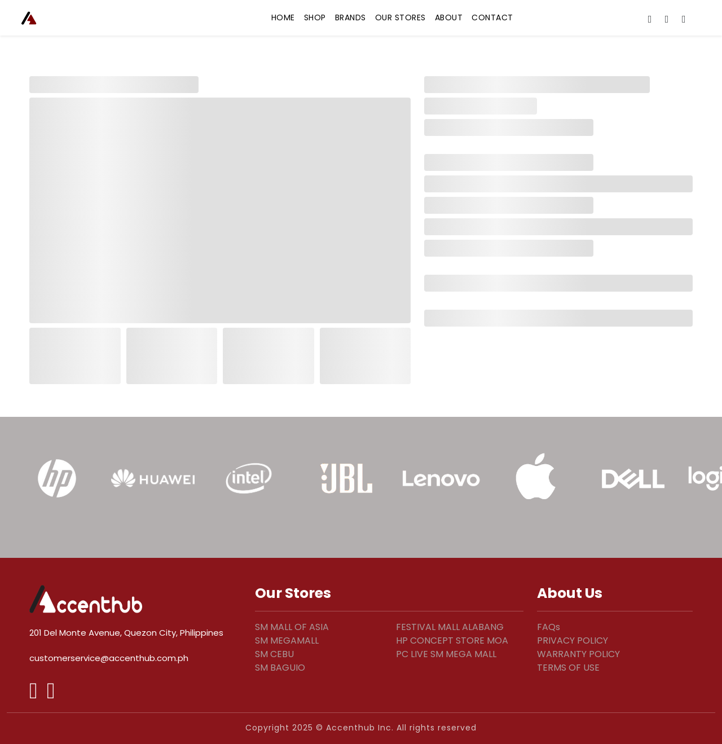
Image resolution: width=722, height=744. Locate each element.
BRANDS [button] (350, 17)
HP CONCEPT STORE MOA (452, 640)
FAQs (548, 626)
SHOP (315, 17)
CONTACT (492, 17)
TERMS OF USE (568, 667)
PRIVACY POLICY (572, 640)
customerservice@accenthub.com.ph (108, 658)
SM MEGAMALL (287, 640)
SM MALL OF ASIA (292, 626)
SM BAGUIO (280, 667)
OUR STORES (400, 17)
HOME (283, 17)
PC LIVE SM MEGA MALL (446, 654)
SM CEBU (274, 654)
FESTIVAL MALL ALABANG (450, 626)
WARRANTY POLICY (578, 654)
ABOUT (449, 17)
